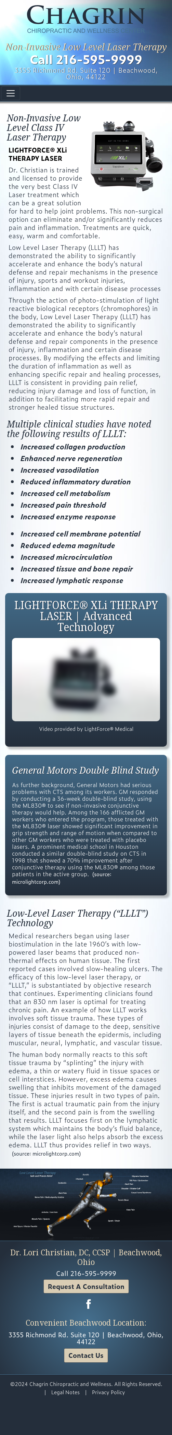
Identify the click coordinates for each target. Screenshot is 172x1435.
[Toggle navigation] (10, 93)
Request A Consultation (86, 1286)
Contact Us (86, 1355)
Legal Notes (65, 1392)
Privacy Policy (108, 1392)
